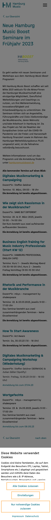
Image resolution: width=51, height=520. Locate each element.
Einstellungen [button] (26, 495)
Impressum (18, 516)
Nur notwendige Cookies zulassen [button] (25, 506)
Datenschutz (32, 516)
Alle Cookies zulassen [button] (25, 486)
